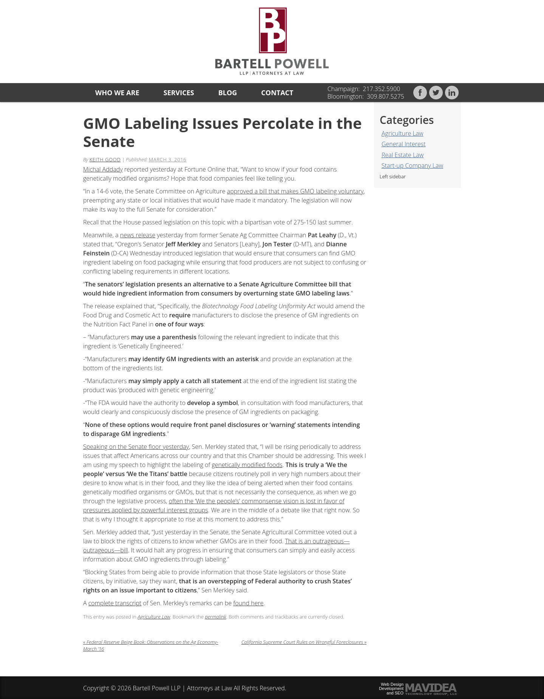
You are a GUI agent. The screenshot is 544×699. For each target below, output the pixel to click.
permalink (215, 616)
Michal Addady (103, 169)
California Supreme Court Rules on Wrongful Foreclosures (303, 642)
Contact (277, 92)
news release (138, 235)
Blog (227, 92)
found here (248, 603)
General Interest (404, 144)
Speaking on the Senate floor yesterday (136, 446)
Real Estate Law (402, 155)
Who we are (117, 92)
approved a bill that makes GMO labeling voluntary (295, 191)
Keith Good (105, 159)
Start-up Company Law (412, 165)
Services (179, 92)
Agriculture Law (402, 133)
